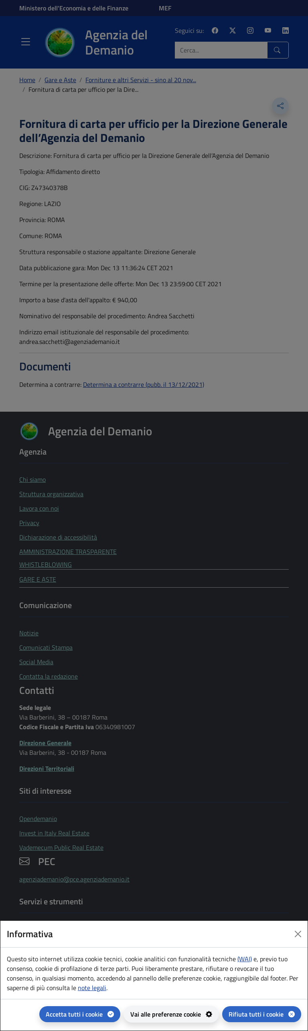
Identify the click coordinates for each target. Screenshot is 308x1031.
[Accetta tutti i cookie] (79, 1014)
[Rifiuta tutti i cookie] (261, 1014)
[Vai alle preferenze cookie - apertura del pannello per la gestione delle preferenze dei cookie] (171, 1014)
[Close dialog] (298, 934)
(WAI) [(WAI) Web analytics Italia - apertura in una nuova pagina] (244, 959)
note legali (92, 988)
